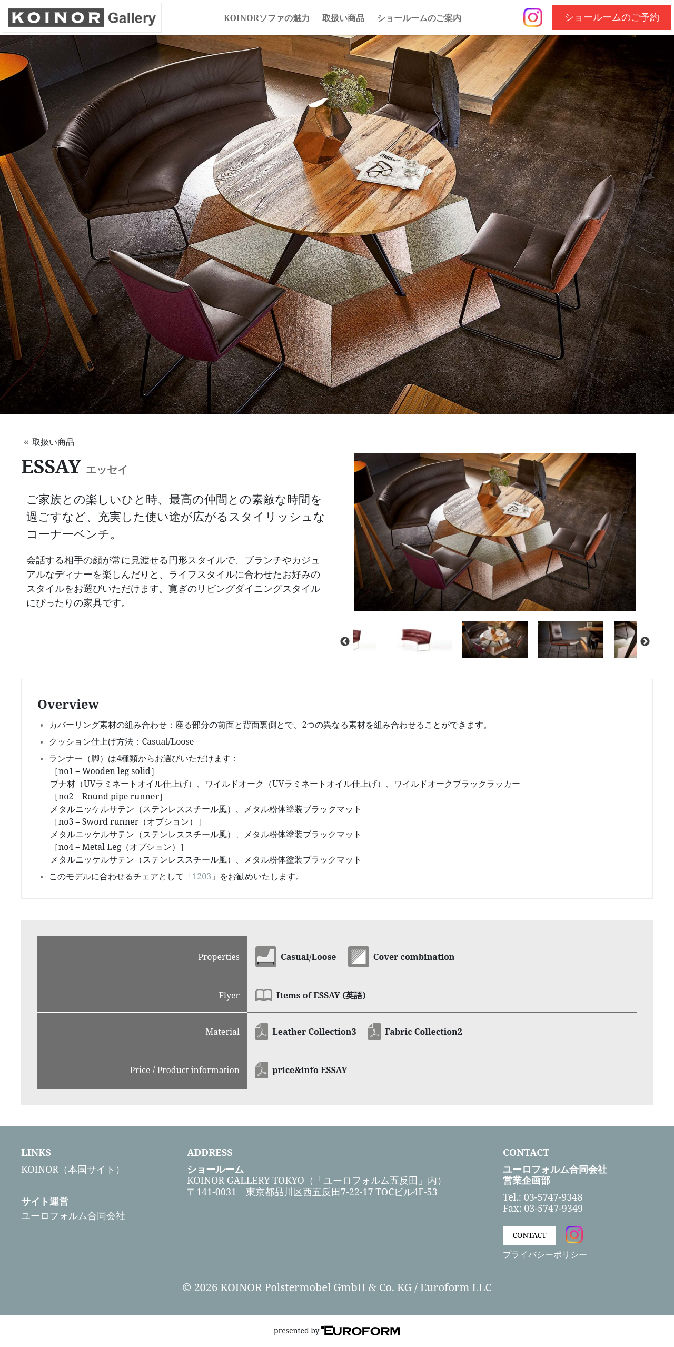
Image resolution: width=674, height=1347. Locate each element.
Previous (345, 642)
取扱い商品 (343, 18)
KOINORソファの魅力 (267, 18)
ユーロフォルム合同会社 (73, 1215)
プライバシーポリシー (545, 1254)
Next (645, 642)
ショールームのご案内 (419, 18)
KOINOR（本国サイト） (73, 1169)
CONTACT (530, 1235)
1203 (201, 876)
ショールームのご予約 (611, 17)
